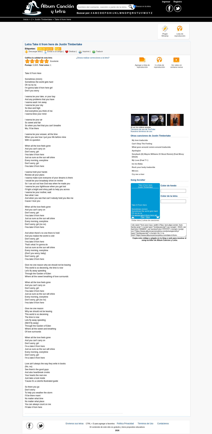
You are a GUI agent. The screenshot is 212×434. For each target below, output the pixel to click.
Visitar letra (136, 220)
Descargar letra (35, 51)
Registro (178, 2)
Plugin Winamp (165, 35)
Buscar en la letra (143, 6)
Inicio (26, 19)
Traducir (99, 51)
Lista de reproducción (179, 35)
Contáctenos (163, 423)
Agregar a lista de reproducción (142, 66)
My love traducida (140, 140)
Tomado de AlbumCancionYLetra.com (39, 384)
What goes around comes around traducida (151, 147)
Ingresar (166, 2)
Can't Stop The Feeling (142, 144)
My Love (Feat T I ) (140, 160)
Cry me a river (138, 174)
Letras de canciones (150, 220)
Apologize (136, 151)
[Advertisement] (85, 31)
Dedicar (72, 51)
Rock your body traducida (143, 167)
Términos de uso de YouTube (143, 129)
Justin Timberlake (43, 19)
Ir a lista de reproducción (159, 66)
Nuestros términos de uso (141, 131)
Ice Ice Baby (137, 164)
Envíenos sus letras (75, 423)
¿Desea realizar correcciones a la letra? (92, 58)
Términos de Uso (145, 423)
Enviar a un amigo (55, 51)
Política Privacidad (125, 423)
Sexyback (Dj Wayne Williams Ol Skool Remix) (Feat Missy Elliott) (158, 155)
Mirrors (135, 171)
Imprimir (86, 51)
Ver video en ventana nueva (176, 66)
